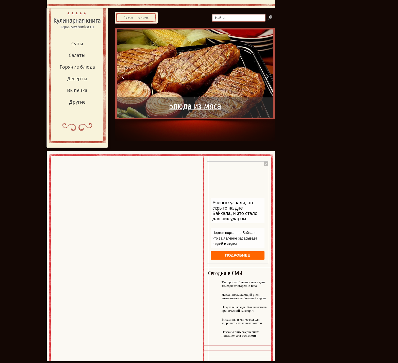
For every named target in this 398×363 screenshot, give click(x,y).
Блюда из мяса (195, 106)
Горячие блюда (77, 67)
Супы (77, 43)
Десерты (77, 78)
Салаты (77, 55)
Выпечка (77, 90)
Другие (77, 102)
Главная (128, 17)
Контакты (143, 17)
